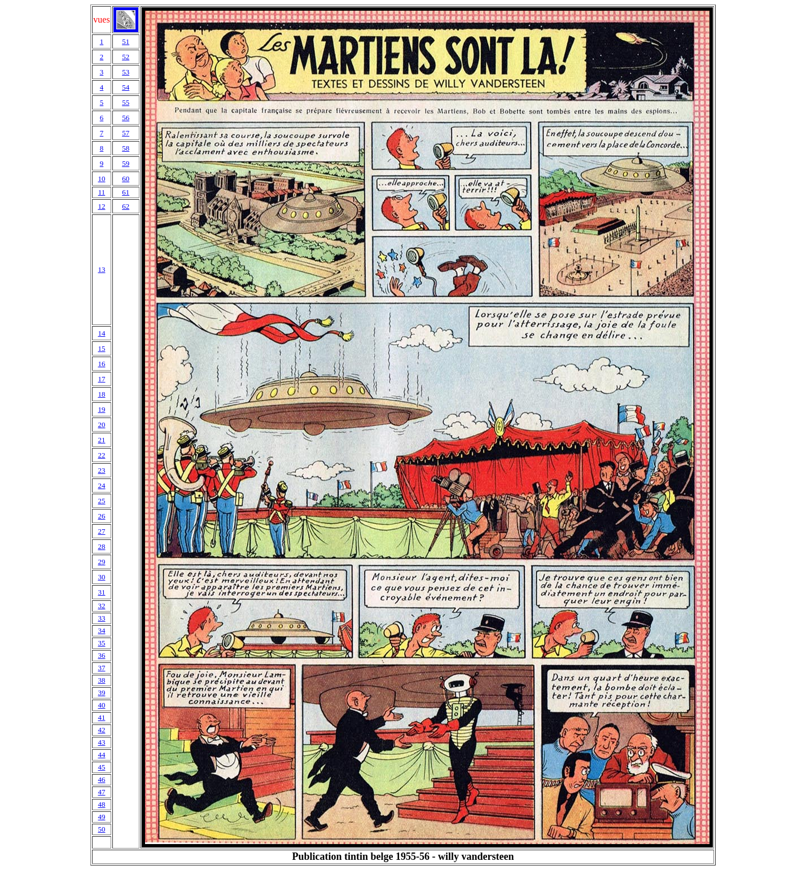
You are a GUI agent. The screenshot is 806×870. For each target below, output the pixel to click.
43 (101, 742)
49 (101, 816)
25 (101, 500)
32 (101, 605)
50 (101, 829)
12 (101, 206)
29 (101, 561)
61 (125, 192)
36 (101, 655)
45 (101, 767)
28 (101, 546)
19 (101, 409)
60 (125, 178)
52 (125, 56)
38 (101, 680)
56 (125, 117)
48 (101, 804)
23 (101, 470)
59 (125, 163)
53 (125, 72)
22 (101, 455)
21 (101, 440)
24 (101, 485)
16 (101, 363)
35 (101, 643)
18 (101, 394)
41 (101, 717)
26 (101, 516)
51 (125, 41)
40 (101, 705)
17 (101, 379)
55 (125, 102)
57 (125, 133)
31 (101, 592)
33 (101, 618)
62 (125, 206)
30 (101, 577)
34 (101, 630)
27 (101, 531)
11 (102, 192)
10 (101, 178)
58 (125, 148)
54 (125, 87)
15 (101, 348)
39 (101, 692)
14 (101, 333)
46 (101, 779)
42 (101, 730)
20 (101, 424)
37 (101, 668)
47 (101, 792)
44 (101, 754)
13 (101, 269)
